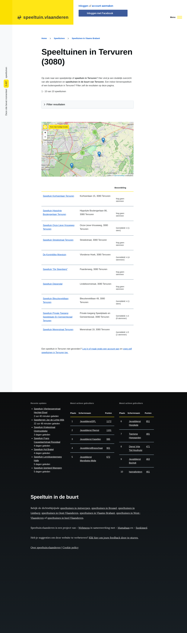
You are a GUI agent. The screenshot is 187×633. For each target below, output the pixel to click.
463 (148, 459)
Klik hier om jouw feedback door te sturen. (113, 537)
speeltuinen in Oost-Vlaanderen (60, 513)
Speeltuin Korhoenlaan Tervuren (58, 196)
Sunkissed (140, 527)
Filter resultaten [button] (55, 104)
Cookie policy (71, 547)
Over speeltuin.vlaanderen (46, 547)
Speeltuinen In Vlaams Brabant (86, 38)
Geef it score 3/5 (122, 195)
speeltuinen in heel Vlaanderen (65, 517)
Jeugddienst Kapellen (90, 439)
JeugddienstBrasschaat (91, 448)
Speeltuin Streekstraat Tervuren (58, 240)
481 (148, 434)
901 (108, 448)
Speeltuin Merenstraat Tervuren (58, 329)
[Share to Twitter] (6, 56)
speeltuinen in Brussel (104, 508)
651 (148, 421)
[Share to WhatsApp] (6, 52)
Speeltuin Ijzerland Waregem (48, 468)
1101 (108, 430)
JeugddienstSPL (88, 421)
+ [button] (45, 133)
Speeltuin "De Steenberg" (55, 269)
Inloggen (83, 5)
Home (44, 38)
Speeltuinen (59, 38)
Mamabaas (123, 527)
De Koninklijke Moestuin (54, 254)
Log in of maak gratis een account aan (100, 349)
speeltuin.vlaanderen (45, 17)
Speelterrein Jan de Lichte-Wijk (49, 420)
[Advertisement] (166, 88)
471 (148, 446)
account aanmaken (102, 5)
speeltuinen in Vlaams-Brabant (97, 513)
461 (148, 472)
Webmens (83, 527)
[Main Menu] (175, 17)
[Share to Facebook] (6, 60)
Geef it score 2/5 (119, 195)
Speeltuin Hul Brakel (44, 449)
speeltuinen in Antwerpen (75, 508)
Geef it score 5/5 (126, 195)
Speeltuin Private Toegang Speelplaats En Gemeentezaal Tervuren (57, 317)
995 (108, 439)
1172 (108, 421)
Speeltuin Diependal (52, 284)
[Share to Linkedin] (6, 44)
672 (108, 457)
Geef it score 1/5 (117, 195)
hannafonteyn (135, 472)
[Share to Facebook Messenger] (6, 48)
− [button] (45, 137)
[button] (45, 127)
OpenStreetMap (119, 175)
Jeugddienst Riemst (89, 430)
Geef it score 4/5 (124, 195)
